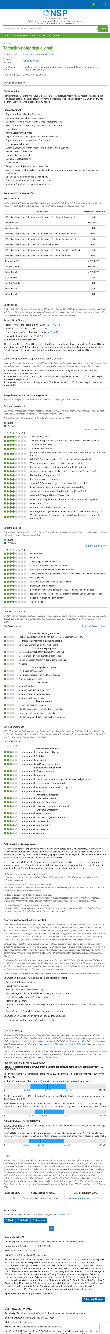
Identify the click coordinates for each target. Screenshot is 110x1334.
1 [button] (51, 1228)
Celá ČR (9, 1220)
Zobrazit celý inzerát (93, 1299)
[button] (47, 1228)
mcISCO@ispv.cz (11, 1047)
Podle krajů (23, 1220)
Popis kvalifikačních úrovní (94, 429)
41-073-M (54, 325)
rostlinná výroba (31, 60)
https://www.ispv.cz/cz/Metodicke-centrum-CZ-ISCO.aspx (59, 1044)
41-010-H (52, 332)
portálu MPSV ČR (63, 1214)
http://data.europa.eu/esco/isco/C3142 (84, 1198)
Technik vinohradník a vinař (48, 35)
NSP (6, 35)
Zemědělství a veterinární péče (23, 35)
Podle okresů (39, 1220)
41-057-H (38, 336)
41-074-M (43, 328)
